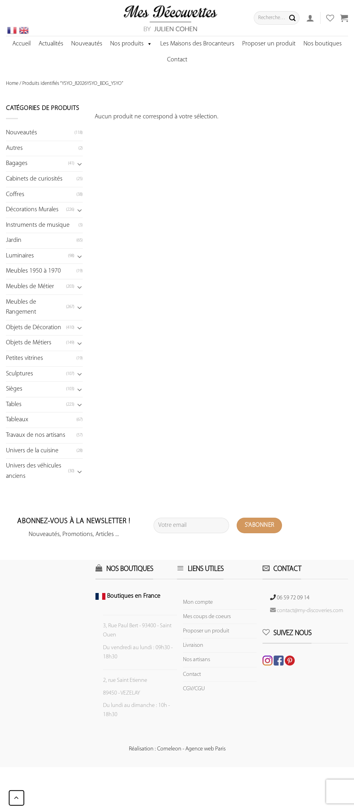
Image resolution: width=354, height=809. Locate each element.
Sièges (14, 389)
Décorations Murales (32, 209)
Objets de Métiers (28, 343)
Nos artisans (196, 660)
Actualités (51, 44)
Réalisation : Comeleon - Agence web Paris (177, 749)
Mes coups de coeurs (207, 617)
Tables (13, 404)
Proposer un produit (269, 44)
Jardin (13, 240)
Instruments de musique (38, 225)
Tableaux (17, 419)
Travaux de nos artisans (35, 435)
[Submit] (292, 18)
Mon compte (198, 602)
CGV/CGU (194, 689)
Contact (177, 60)
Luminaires (20, 256)
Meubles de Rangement (21, 307)
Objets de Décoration (33, 327)
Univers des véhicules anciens (33, 471)
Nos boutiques (322, 44)
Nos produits (131, 44)
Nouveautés (86, 44)
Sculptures (19, 374)
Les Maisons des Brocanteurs (197, 44)
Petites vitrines (24, 358)
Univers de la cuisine (32, 451)
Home (12, 83)
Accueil (21, 44)
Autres (14, 148)
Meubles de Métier (30, 286)
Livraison (193, 645)
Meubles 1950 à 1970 (33, 271)
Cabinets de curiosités (34, 179)
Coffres (15, 194)
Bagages (16, 163)
